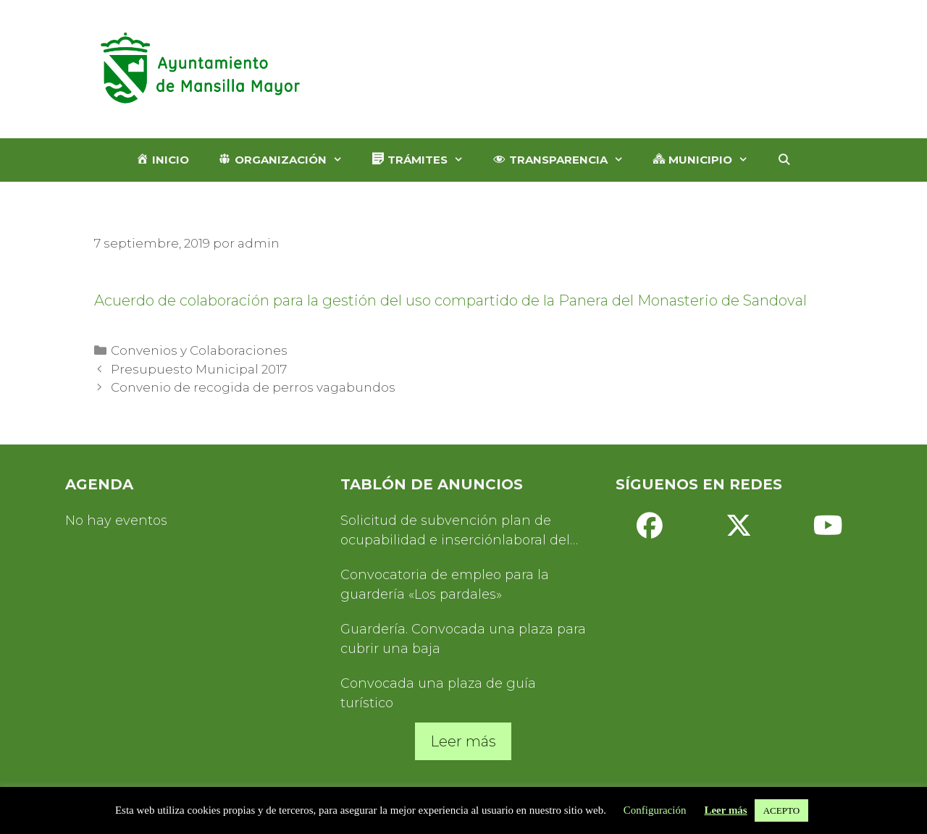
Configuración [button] (655, 810)
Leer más (463, 741)
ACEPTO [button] (781, 810)
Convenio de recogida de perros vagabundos (253, 387)
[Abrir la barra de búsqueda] (784, 160)
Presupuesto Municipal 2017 (199, 369)
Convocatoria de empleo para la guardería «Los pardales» (444, 584)
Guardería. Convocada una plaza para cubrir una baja (463, 639)
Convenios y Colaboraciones (199, 350)
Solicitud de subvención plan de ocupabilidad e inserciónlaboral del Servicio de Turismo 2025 (455, 531)
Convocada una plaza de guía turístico (438, 693)
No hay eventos (116, 520)
